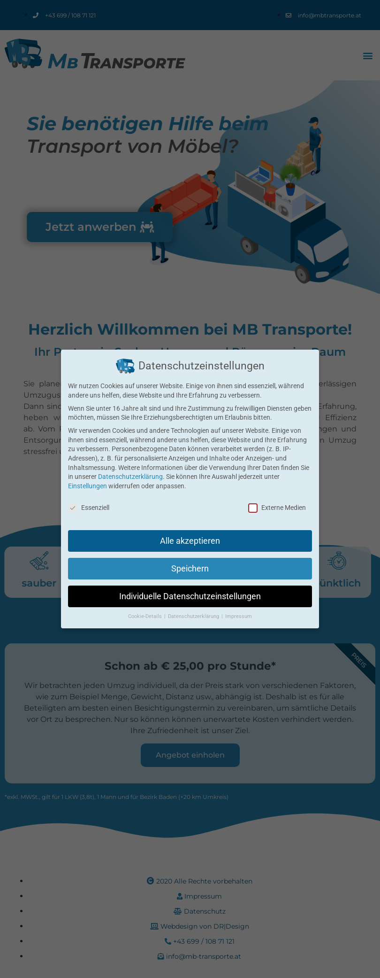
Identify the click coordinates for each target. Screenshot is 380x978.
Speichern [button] (190, 565)
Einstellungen (87, 486)
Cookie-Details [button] (148, 609)
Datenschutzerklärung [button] (194, 609)
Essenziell (89, 507)
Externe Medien (276, 507)
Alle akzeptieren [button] (189, 539)
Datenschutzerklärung (130, 476)
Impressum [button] (236, 609)
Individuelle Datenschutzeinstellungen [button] (190, 591)
